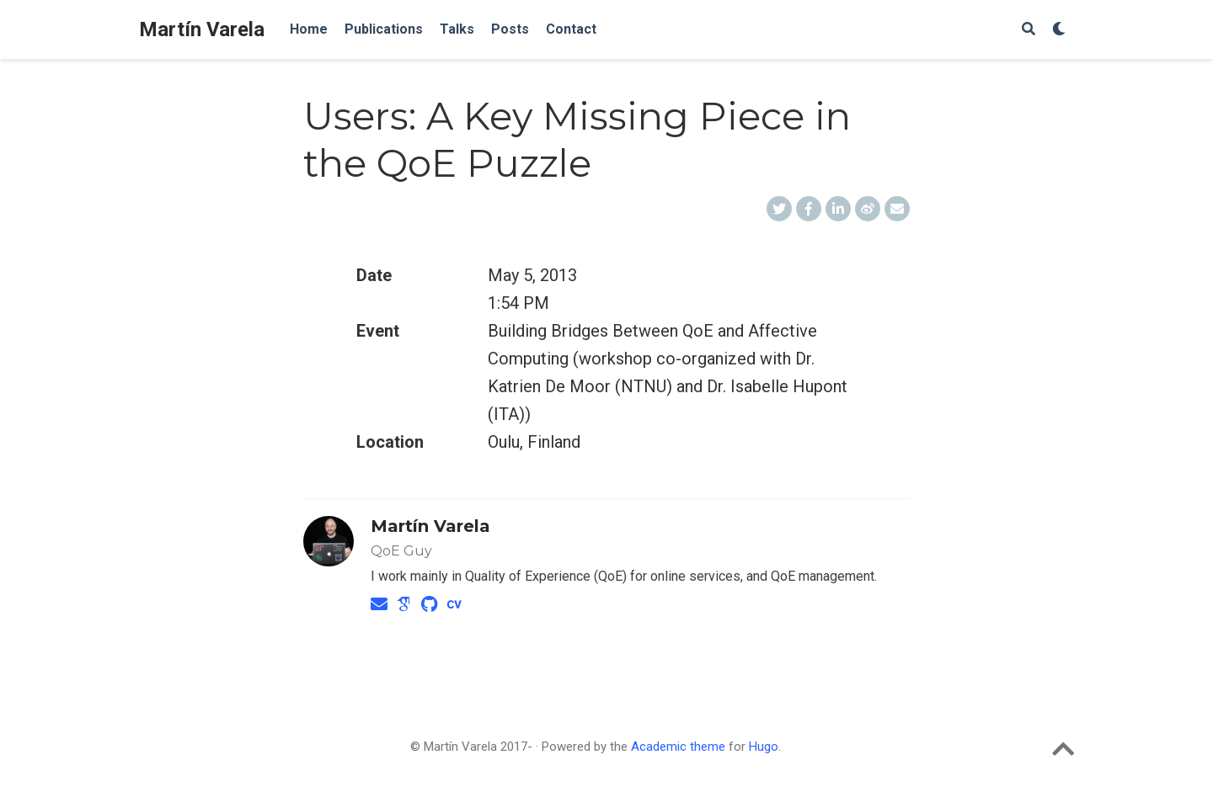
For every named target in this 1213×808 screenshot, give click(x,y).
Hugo (763, 746)
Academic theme (678, 746)
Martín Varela (202, 29)
